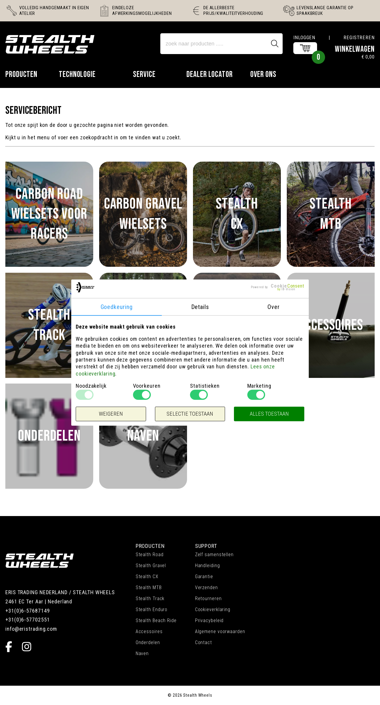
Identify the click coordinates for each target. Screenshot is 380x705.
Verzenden (206, 587)
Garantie (204, 576)
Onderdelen (148, 642)
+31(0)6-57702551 (27, 619)
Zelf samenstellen (214, 554)
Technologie (77, 74)
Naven (142, 653)
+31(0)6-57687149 (27, 611)
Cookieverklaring (212, 609)
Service (144, 74)
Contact (203, 642)
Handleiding (207, 565)
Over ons (263, 74)
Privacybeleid (209, 620)
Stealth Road (150, 554)
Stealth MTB (149, 587)
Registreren (359, 37)
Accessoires (149, 631)
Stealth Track (150, 598)
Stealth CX (147, 576)
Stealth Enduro (152, 609)
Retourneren (208, 598)
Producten (21, 74)
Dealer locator (209, 74)
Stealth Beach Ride (156, 620)
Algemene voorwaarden (220, 631)
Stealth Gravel (151, 565)
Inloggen (304, 37)
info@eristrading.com (31, 629)
